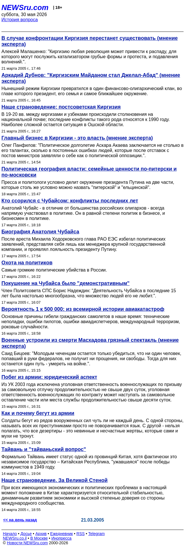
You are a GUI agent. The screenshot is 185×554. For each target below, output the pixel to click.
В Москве (39, 538)
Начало (10, 533)
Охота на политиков (26, 263)
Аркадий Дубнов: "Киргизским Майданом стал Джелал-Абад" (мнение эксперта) (90, 78)
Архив (41, 533)
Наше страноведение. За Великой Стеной (54, 480)
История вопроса (19, 19)
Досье (26, 533)
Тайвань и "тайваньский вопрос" (43, 449)
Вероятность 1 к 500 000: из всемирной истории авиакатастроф (82, 309)
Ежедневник (61, 533)
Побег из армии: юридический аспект (49, 377)
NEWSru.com (25, 7)
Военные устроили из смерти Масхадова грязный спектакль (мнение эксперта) (90, 343)
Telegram (96, 533)
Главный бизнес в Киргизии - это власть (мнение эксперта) (77, 138)
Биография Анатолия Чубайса (40, 232)
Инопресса (61, 538)
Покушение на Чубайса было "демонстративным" (65, 283)
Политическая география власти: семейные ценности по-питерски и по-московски (89, 172)
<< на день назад (20, 520)
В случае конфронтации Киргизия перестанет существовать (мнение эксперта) (89, 41)
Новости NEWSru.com (27, 543)
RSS (80, 533)
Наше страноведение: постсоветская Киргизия (61, 107)
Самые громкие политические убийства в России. (54, 270)
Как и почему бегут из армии (37, 413)
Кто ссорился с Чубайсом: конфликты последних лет (69, 201)
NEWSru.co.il (15, 538)
